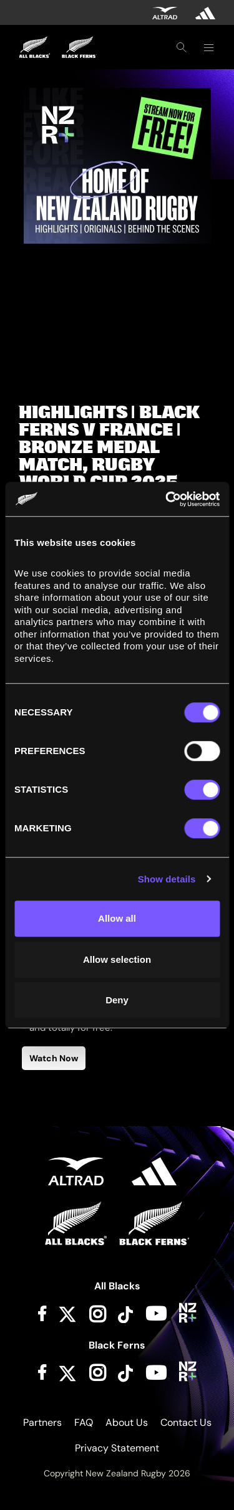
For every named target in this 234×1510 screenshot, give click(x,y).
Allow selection (117, 959)
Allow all (117, 918)
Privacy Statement (117, 1448)
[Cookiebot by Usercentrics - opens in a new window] (167, 499)
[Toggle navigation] (208, 47)
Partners (42, 1422)
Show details (167, 879)
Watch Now (53, 1058)
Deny (117, 1000)
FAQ (83, 1422)
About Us (126, 1422)
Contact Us (186, 1422)
